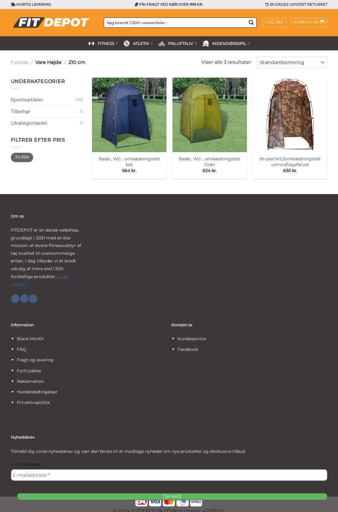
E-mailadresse (27, 464)
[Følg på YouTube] (33, 298)
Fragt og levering (35, 360)
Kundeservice (192, 338)
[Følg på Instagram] (24, 298)
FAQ (21, 349)
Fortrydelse (29, 370)
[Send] (251, 23)
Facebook (188, 349)
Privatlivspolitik (33, 402)
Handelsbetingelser (37, 392)
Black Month (30, 338)
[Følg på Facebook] (15, 298)
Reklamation (30, 381)
